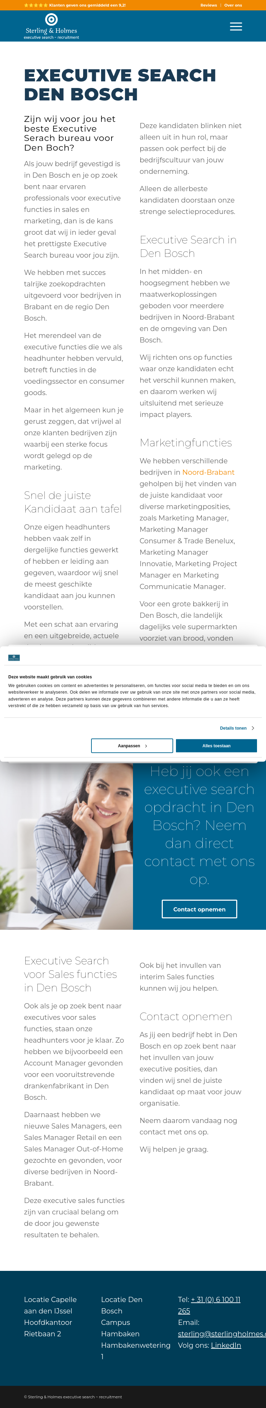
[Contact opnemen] (199, 909)
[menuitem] (209, 5)
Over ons (233, 5)
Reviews (209, 5)
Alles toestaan (217, 745)
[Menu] (232, 26)
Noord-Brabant (208, 472)
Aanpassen (132, 745)
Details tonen (233, 727)
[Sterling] (51, 26)
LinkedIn (226, 1345)
